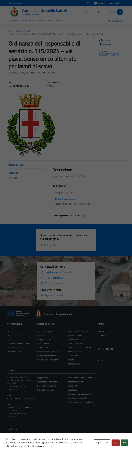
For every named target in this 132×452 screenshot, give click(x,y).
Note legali (72, 389)
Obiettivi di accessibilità (77, 397)
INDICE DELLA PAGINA (25, 165)
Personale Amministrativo (18, 343)
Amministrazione (18, 20)
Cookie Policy (73, 385)
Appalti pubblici (43, 343)
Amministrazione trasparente (80, 377)
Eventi (100, 360)
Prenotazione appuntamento (49, 381)
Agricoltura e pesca (45, 331)
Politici (9, 339)
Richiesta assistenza (45, 389)
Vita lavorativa (74, 363)
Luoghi (100, 356)
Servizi (41, 20)
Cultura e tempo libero (46, 355)
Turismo (71, 359)
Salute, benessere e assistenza (80, 347)
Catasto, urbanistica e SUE (48, 351)
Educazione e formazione (47, 359)
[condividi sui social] (104, 41)
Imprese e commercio (76, 339)
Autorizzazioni (43, 347)
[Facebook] (97, 11)
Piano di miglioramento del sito (80, 401)
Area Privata (12, 428)
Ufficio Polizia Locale (65, 199)
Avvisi (100, 339)
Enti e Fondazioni (14, 347)
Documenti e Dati (14, 351)
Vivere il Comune (55, 20)
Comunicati (102, 335)
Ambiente (41, 335)
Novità (32, 20)
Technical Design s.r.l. (24, 444)
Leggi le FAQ (42, 377)
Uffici (9, 331)
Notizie (101, 331)
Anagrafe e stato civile (46, 339)
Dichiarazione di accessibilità (79, 393)
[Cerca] (120, 12)
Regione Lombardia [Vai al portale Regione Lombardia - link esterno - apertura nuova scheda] (16, 3)
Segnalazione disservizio (47, 385)
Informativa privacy (76, 381)
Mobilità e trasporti (75, 343)
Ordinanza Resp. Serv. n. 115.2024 (69, 176)
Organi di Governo (14, 335)
